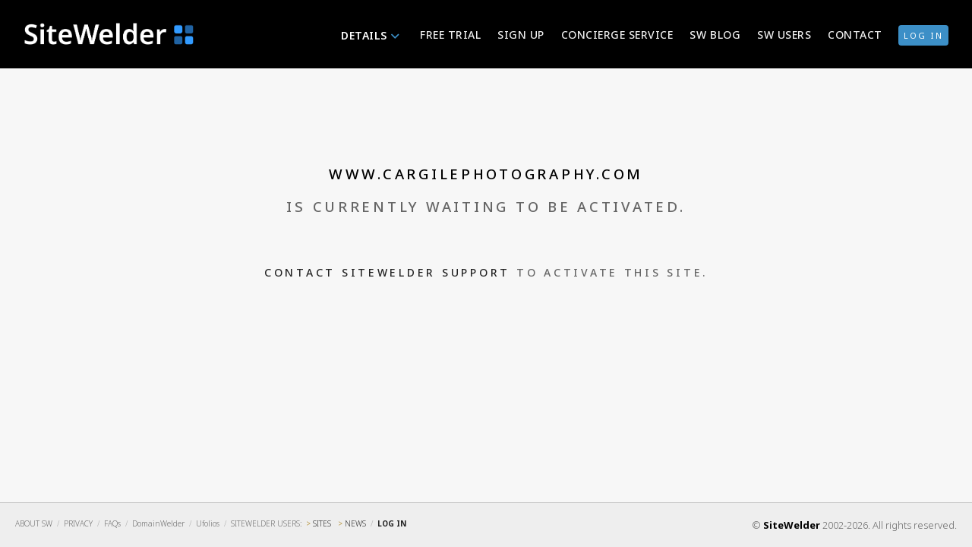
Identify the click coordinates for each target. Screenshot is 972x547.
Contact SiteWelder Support (387, 272)
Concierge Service (617, 34)
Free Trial (450, 34)
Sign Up (520, 34)
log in (923, 35)
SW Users (784, 34)
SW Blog (715, 34)
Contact (855, 34)
